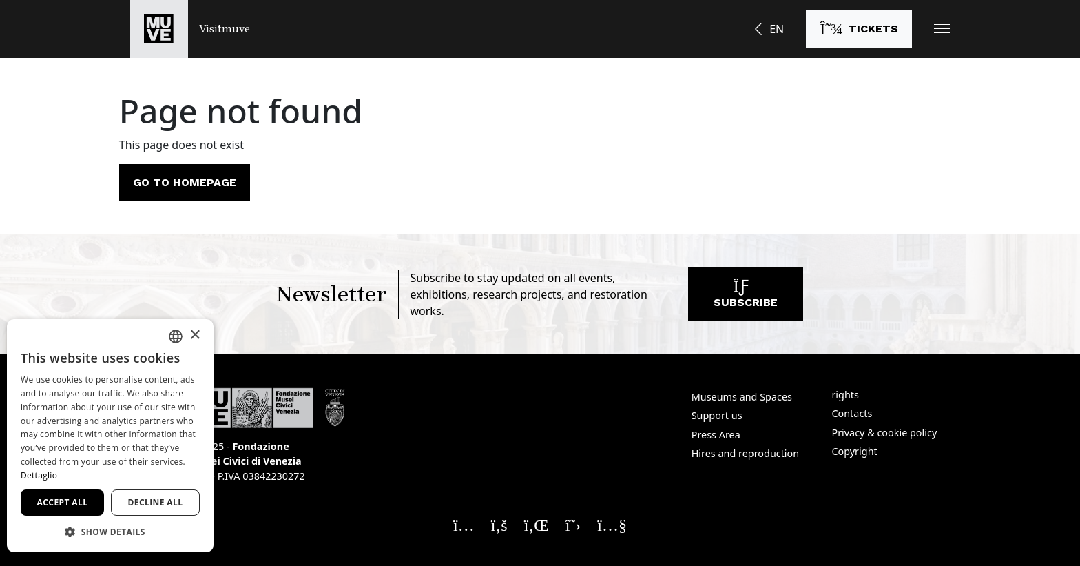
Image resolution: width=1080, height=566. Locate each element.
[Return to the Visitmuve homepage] (190, 29)
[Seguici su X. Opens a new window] (573, 524)
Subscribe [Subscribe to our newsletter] (746, 297)
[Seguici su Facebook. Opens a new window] (499, 524)
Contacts (851, 413)
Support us (717, 415)
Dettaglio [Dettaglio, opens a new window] (39, 475)
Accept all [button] (62, 502)
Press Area (716, 434)
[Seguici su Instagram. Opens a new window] (464, 524)
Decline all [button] (155, 502)
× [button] (194, 335)
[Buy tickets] (859, 29)
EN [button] (776, 29)
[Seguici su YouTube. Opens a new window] (612, 524)
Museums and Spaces (742, 396)
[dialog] (110, 435)
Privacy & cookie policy (884, 432)
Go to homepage (184, 182)
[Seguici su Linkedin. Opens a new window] (536, 524)
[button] (942, 28)
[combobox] (176, 336)
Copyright (854, 451)
